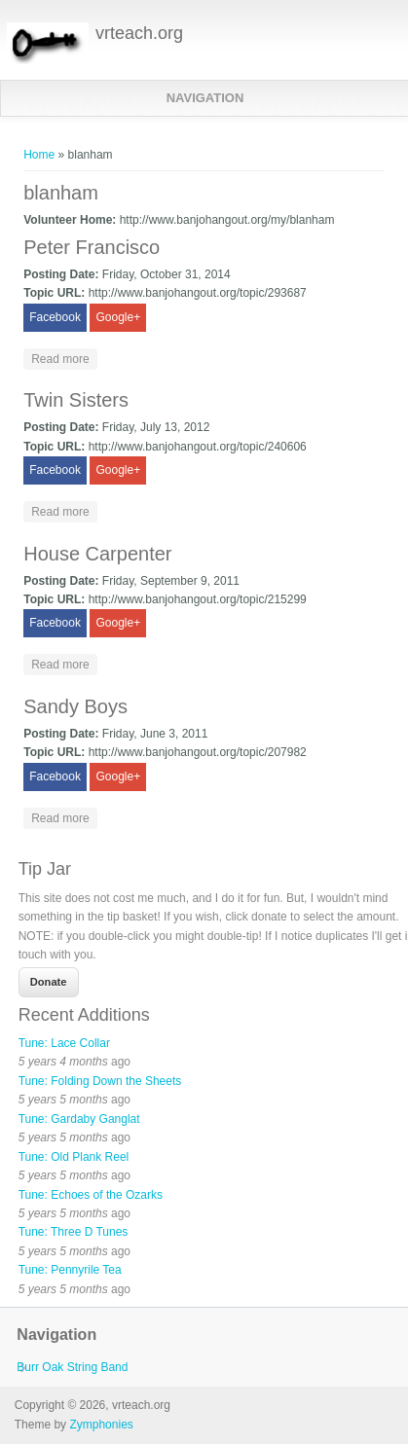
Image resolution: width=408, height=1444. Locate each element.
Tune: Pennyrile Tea (70, 1270)
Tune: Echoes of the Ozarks (91, 1195)
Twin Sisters (76, 400)
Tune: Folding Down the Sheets (100, 1081)
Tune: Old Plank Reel (74, 1157)
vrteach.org (139, 33)
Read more (63, 357)
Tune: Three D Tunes (74, 1232)
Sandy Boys (75, 706)
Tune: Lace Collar (64, 1043)
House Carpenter (97, 553)
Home (39, 155)
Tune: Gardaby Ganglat (79, 1119)
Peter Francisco (91, 247)
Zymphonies (100, 1424)
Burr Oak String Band (72, 1367)
